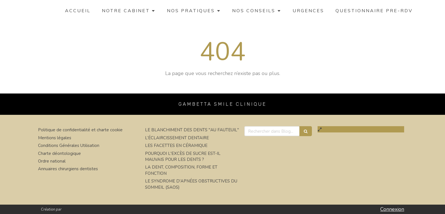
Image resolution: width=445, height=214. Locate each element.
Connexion (392, 209)
